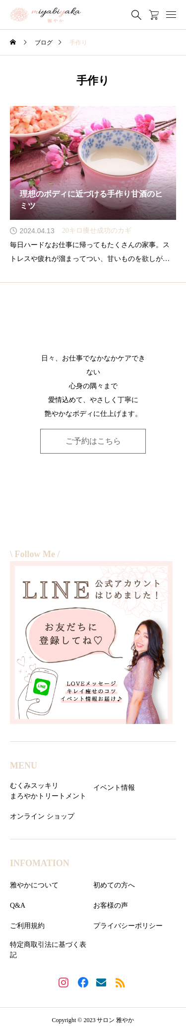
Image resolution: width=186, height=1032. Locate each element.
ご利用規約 (27, 925)
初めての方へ (114, 885)
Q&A (17, 905)
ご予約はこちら (93, 441)
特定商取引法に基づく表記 (48, 950)
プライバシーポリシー (128, 925)
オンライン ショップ (42, 816)
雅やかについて (34, 885)
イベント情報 (114, 787)
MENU (23, 766)
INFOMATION (39, 863)
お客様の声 (110, 905)
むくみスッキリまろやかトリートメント (48, 791)
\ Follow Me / (35, 554)
